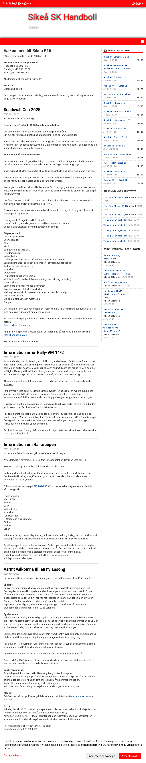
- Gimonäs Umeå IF (117, 57)
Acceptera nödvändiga (102, 756)
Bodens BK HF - (115, 86)
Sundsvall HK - (114, 163)
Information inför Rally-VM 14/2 (34, 352)
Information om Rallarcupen (30, 444)
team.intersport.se (78, 696)
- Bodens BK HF (115, 137)
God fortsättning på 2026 (115, 282)
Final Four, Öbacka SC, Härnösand (119, 197)
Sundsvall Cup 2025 (22, 109)
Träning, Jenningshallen (115, 220)
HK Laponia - (114, 146)
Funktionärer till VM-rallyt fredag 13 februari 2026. (114, 294)
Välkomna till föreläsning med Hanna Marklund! (111, 327)
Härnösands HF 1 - (116, 94)
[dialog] (73, 748)
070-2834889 (40, 486)
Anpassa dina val (13, 755)
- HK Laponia (114, 103)
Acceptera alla (130, 756)
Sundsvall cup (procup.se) (17, 325)
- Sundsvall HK (114, 77)
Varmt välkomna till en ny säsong (34, 569)
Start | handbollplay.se (15, 335)
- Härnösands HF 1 (116, 120)
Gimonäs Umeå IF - (117, 154)
